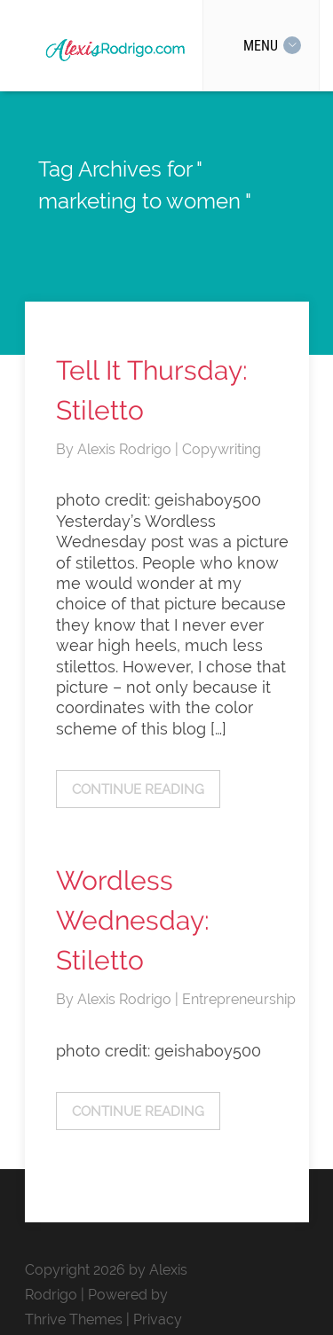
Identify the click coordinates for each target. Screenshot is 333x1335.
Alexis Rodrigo (126, 449)
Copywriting (221, 449)
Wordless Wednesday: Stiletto (133, 920)
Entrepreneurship (239, 999)
